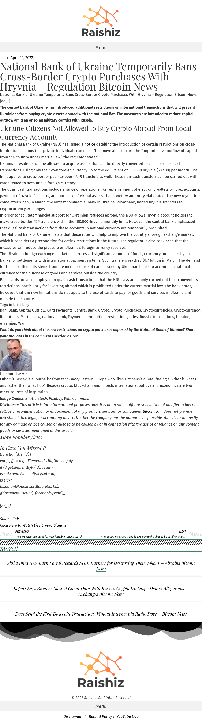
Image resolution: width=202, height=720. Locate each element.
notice (90, 144)
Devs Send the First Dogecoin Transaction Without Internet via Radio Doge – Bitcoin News (101, 614)
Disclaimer (72, 716)
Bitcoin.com (152, 411)
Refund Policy (100, 716)
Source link (9, 519)
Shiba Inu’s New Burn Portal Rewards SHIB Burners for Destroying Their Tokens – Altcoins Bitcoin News (101, 565)
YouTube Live (127, 716)
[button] (101, 47)
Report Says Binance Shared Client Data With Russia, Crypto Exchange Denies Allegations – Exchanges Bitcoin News (101, 591)
